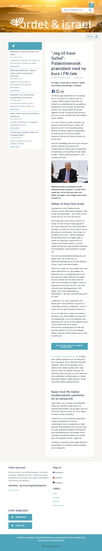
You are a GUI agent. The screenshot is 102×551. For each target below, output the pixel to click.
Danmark (56, 497)
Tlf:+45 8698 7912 (77, 538)
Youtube (57, 478)
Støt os (14, 6)
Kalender (51, 6)
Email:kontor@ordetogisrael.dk (51, 540)
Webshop (27, 6)
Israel (55, 493)
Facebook (58, 472)
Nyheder (56, 501)
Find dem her (13, 490)
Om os (38, 6)
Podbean (58, 483)
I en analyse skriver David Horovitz (64, 357)
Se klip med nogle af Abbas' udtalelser (69, 346)
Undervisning (58, 505)
